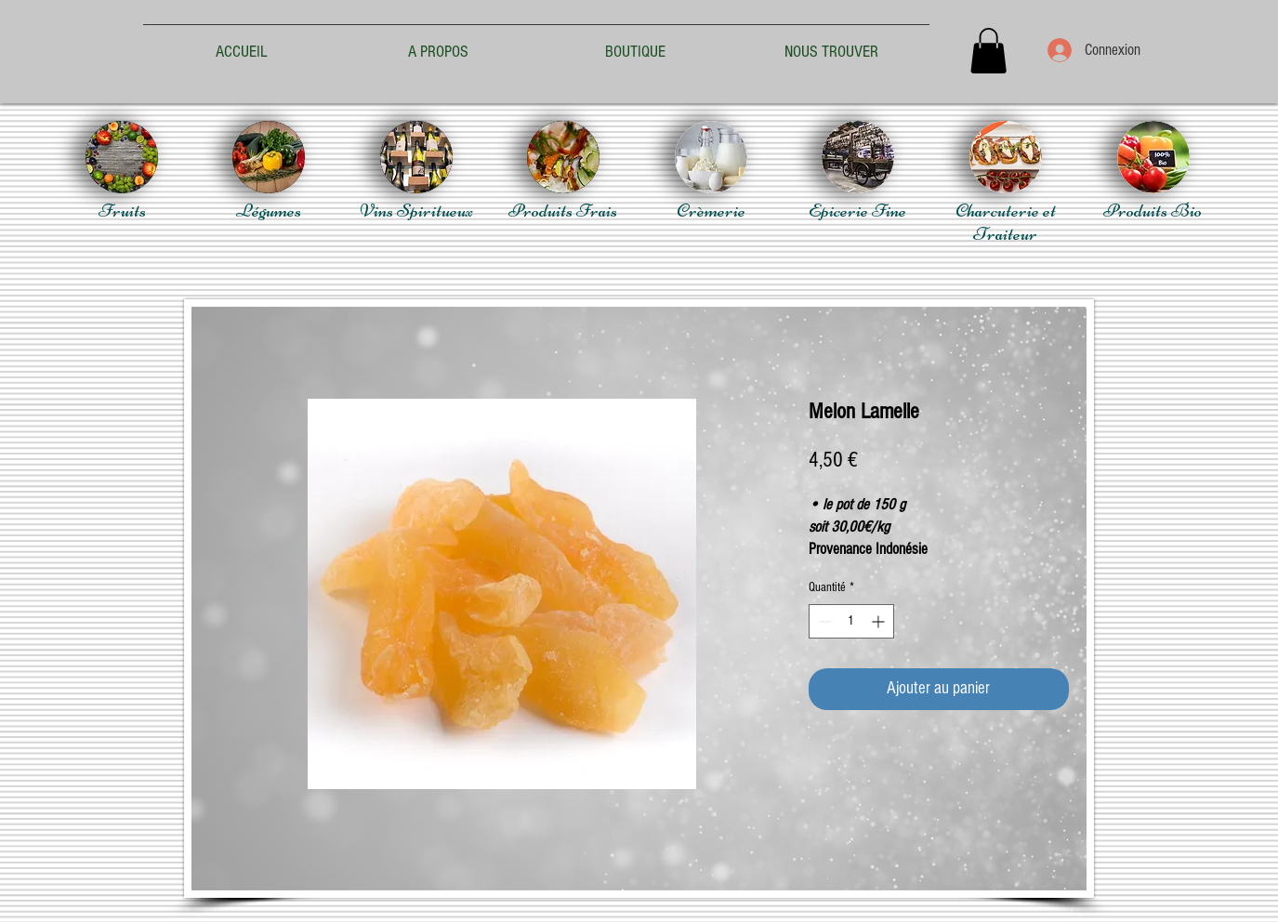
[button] (988, 50)
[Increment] (879, 621)
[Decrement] (823, 621)
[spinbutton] (851, 621)
